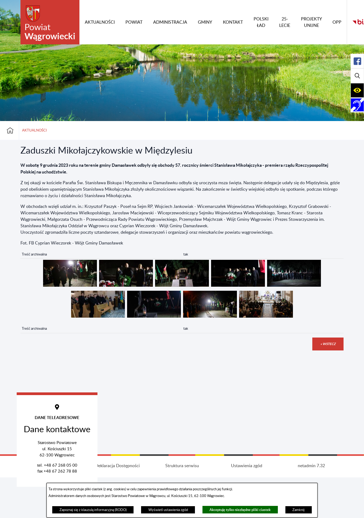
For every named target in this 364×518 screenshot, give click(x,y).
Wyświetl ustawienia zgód (168, 510)
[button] (70, 285)
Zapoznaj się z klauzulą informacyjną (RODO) (93, 510)
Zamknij (298, 510)
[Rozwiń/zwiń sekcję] (357, 61)
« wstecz (327, 344)
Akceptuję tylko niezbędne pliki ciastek (240, 510)
